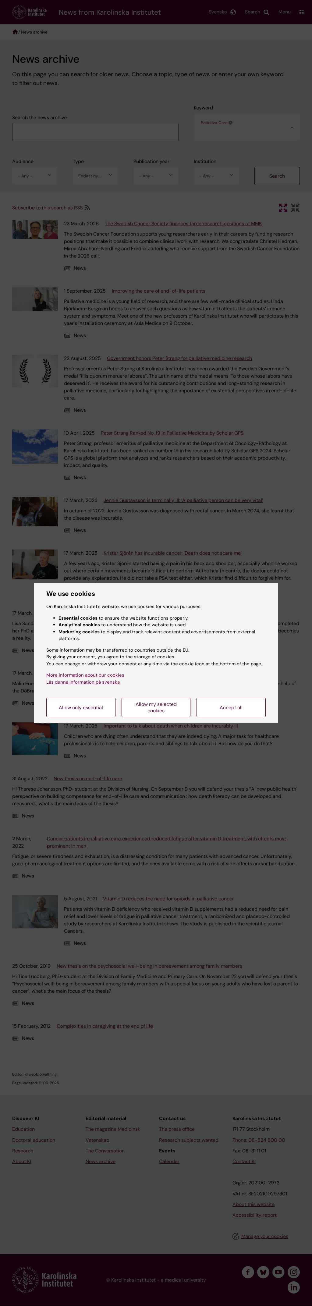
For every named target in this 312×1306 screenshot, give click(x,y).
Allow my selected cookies (156, 707)
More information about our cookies (85, 675)
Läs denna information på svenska (83, 682)
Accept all (231, 707)
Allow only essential (81, 707)
